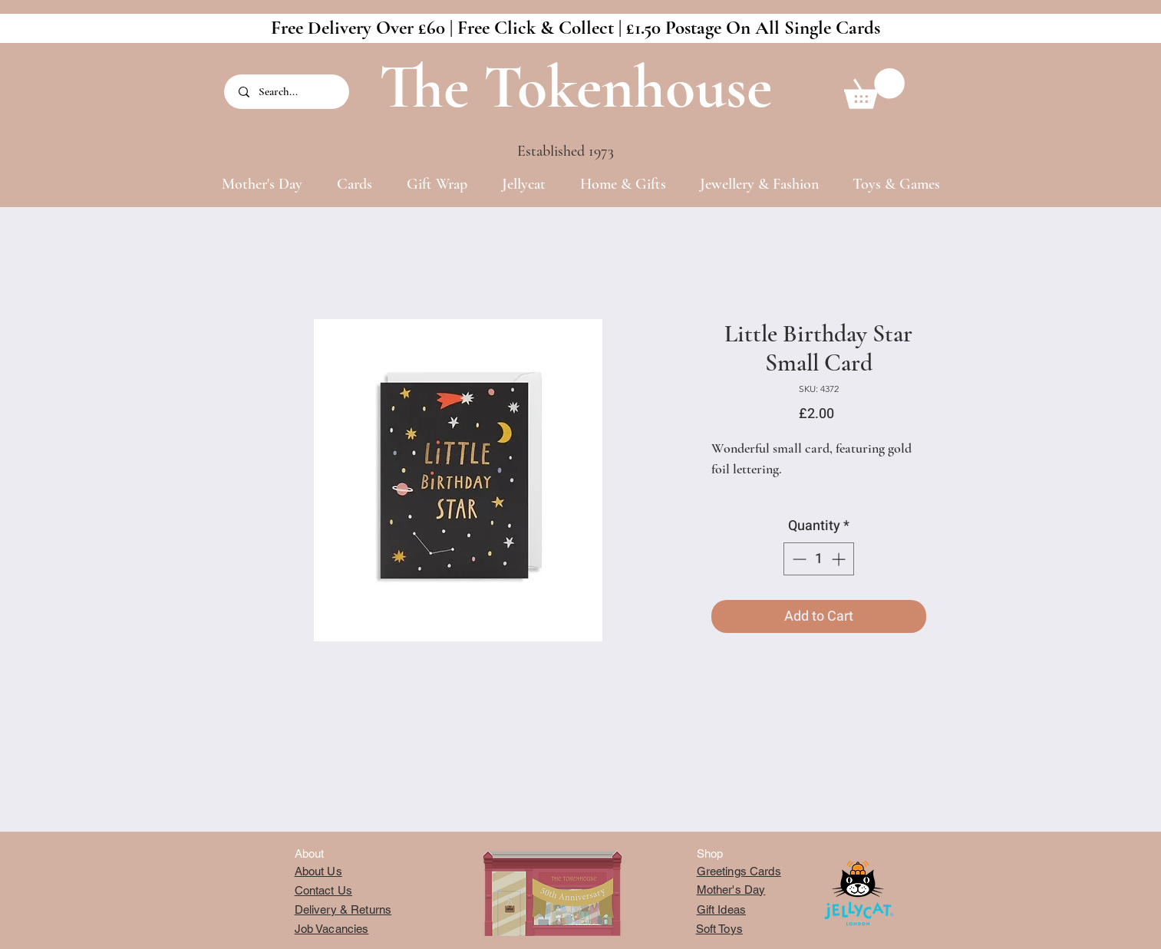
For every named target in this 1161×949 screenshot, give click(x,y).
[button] (874, 88)
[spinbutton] (819, 559)
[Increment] (840, 559)
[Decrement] (798, 559)
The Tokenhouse (575, 87)
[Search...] (288, 91)
